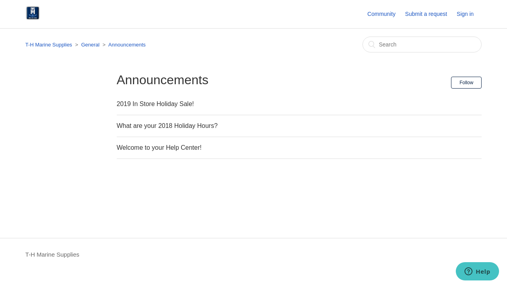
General (90, 45)
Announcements (127, 45)
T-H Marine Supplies (48, 45)
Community (381, 14)
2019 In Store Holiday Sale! (155, 103)
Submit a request (426, 14)
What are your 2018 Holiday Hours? (167, 125)
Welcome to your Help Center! (159, 147)
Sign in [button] (465, 14)
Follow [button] (466, 82)
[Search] (422, 44)
